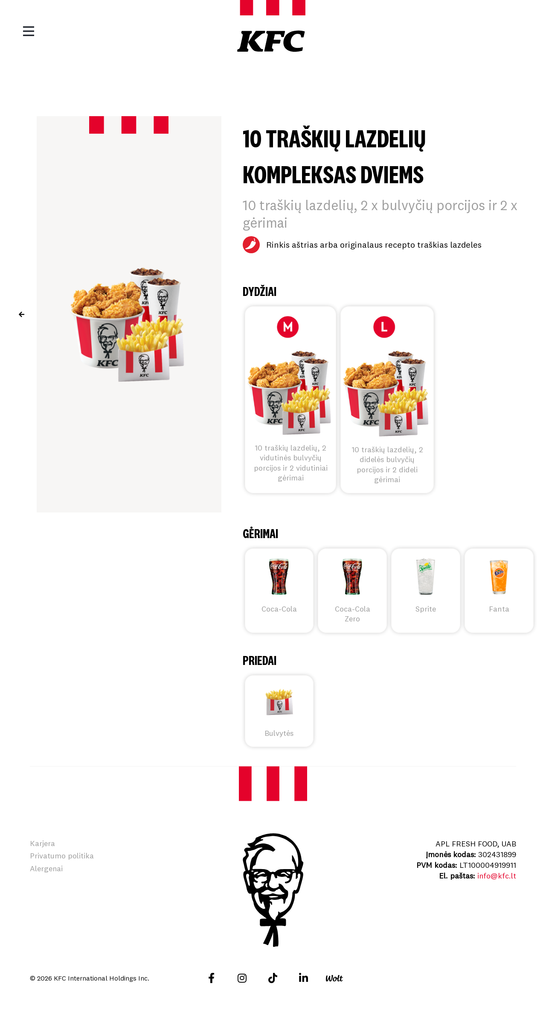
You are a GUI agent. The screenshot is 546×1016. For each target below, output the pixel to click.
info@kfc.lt (496, 876)
